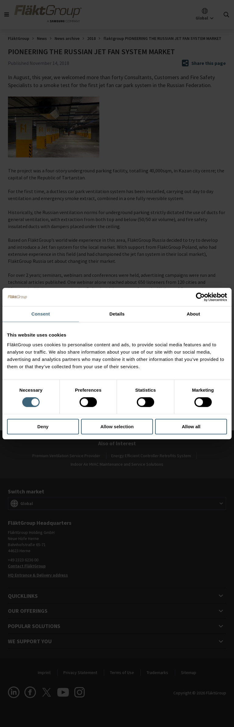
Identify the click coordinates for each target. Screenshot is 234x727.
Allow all (191, 426)
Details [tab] (117, 313)
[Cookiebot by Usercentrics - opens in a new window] (200, 297)
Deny (42, 426)
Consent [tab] (40, 313)
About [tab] (193, 313)
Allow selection (116, 426)
